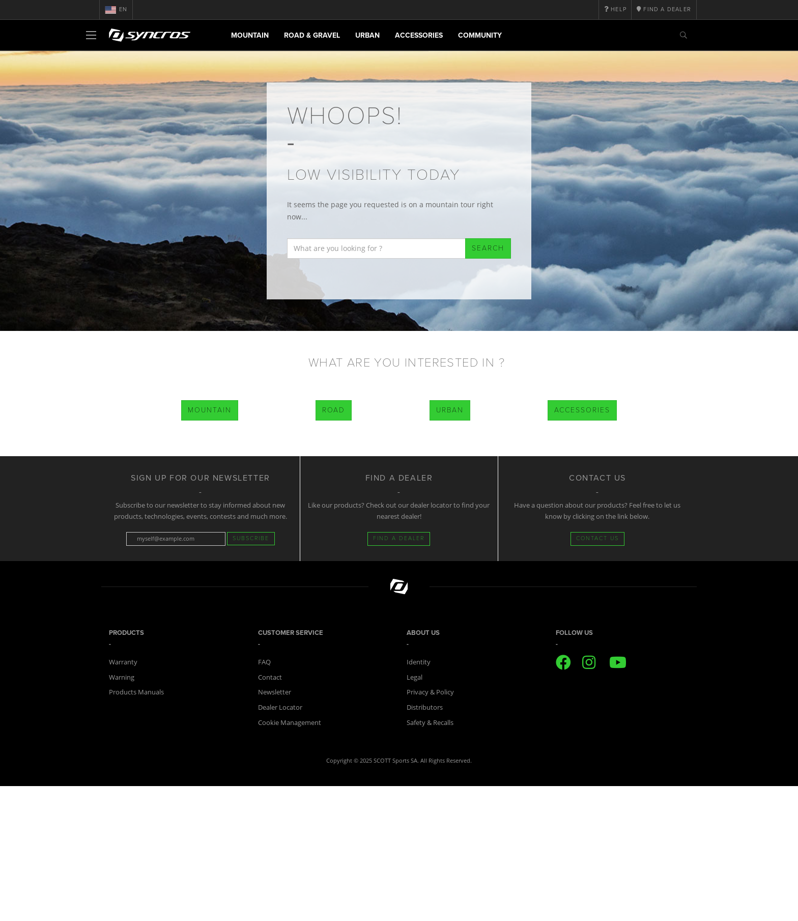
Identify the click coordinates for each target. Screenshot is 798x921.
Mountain (250, 35)
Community (480, 35)
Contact (270, 677)
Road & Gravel (312, 35)
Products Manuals (136, 691)
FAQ (264, 661)
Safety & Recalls (430, 722)
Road (333, 410)
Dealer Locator (280, 707)
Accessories (419, 35)
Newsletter (274, 691)
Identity (419, 661)
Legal (414, 677)
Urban (367, 35)
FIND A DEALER (398, 538)
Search (488, 248)
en (116, 10)
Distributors (425, 707)
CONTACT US (597, 538)
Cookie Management (289, 722)
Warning (121, 677)
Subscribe (251, 538)
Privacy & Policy (430, 691)
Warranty (123, 661)
